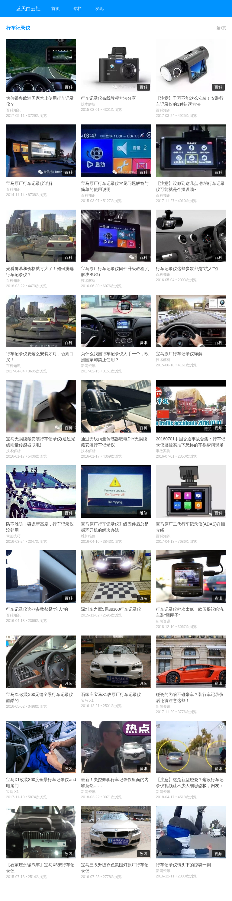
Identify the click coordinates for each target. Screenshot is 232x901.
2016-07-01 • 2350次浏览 (176, 456)
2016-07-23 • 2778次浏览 (101, 877)
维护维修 (88, 536)
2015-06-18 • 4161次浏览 (176, 365)
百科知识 (13, 110)
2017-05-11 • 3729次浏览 (26, 116)
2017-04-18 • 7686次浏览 (176, 541)
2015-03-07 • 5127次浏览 (101, 201)
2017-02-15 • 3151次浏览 (101, 371)
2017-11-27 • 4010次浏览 (176, 201)
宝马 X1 (87, 700)
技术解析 (88, 104)
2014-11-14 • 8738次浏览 (26, 195)
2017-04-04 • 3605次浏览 (26, 371)
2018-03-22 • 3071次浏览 (101, 797)
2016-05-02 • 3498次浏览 (26, 706)
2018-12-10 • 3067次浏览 (176, 627)
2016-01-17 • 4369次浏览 (101, 456)
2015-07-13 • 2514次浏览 (26, 877)
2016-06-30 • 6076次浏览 (101, 286)
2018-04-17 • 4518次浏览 (176, 797)
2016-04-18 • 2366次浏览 (26, 621)
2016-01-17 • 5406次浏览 (26, 456)
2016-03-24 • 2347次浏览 (26, 541)
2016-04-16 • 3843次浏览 (101, 541)
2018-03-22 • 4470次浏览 (26, 286)
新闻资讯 (88, 366)
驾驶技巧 (13, 536)
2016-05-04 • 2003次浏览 (176, 280)
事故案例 (163, 451)
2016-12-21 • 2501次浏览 (101, 706)
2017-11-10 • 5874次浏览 (26, 797)
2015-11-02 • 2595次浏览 (101, 615)
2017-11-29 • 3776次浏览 (176, 712)
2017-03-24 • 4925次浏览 (176, 116)
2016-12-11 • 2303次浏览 (176, 876)
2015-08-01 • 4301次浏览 (101, 110)
